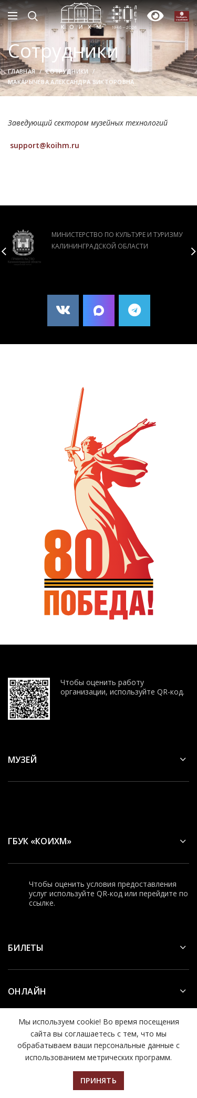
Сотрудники (67, 71)
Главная (21, 71)
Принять (98, 1080)
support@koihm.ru (44, 145)
